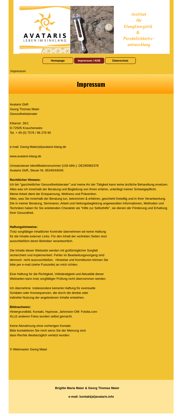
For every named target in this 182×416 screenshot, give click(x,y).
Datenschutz (120, 60)
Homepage (58, 60)
